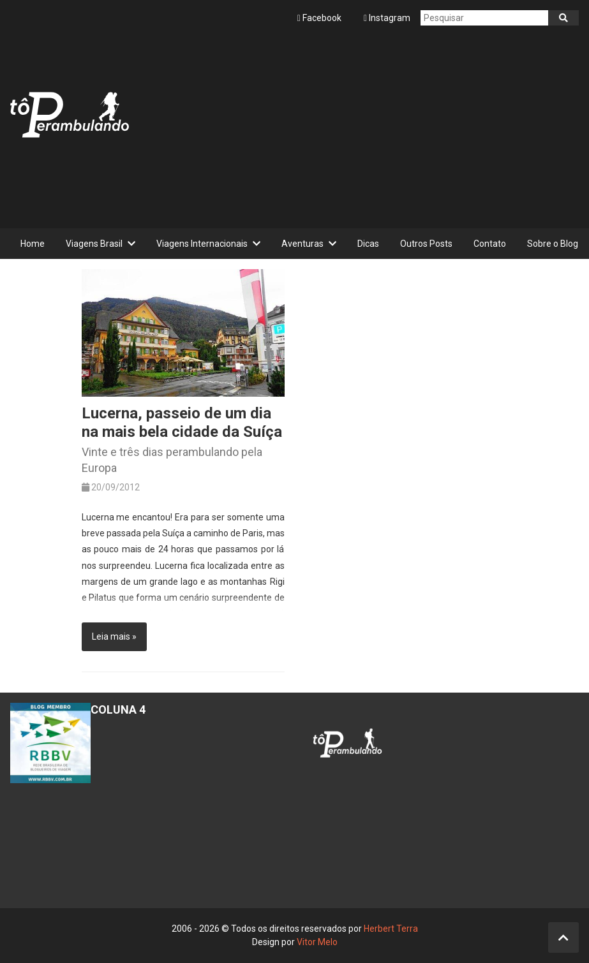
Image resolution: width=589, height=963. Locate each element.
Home (32, 244)
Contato (489, 244)
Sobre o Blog (552, 244)
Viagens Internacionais (202, 244)
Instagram (387, 18)
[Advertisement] (359, 125)
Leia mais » (114, 636)
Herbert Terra (391, 928)
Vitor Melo (317, 942)
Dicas (368, 244)
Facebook (320, 18)
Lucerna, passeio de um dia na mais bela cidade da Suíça (182, 422)
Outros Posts (426, 244)
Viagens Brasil (94, 244)
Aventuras (302, 244)
